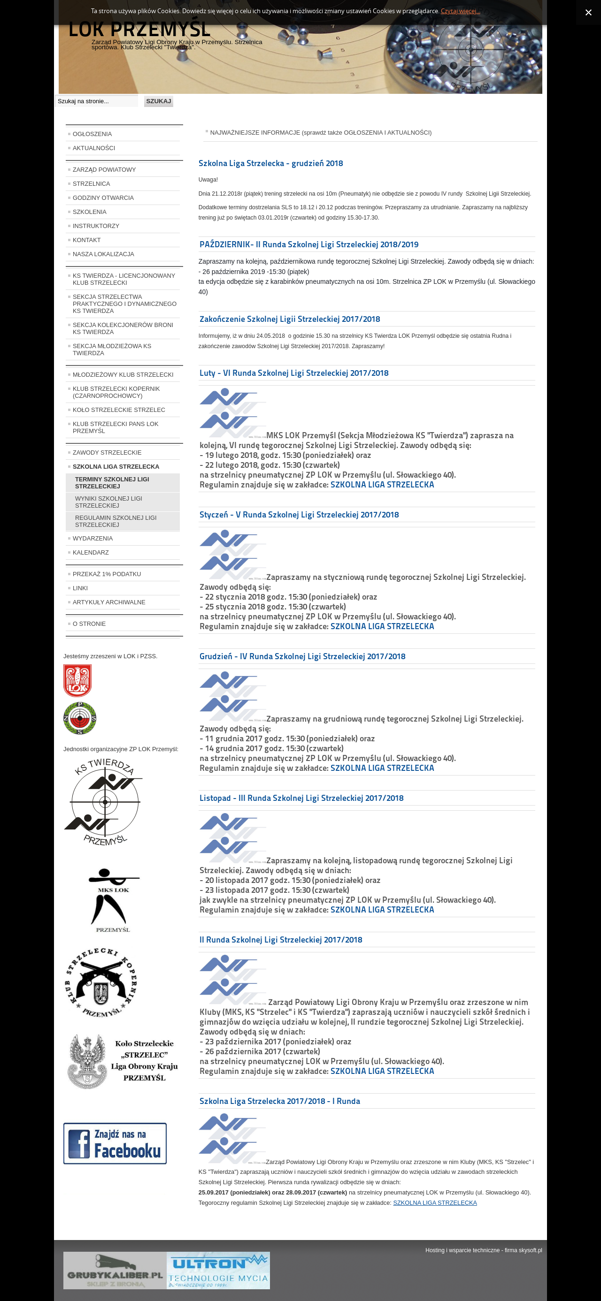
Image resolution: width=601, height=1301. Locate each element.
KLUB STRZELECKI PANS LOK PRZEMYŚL (116, 427)
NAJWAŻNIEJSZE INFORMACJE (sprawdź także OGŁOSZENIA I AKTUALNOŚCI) (321, 132)
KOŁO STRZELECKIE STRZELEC (119, 409)
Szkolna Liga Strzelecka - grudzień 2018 (271, 163)
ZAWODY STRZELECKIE (107, 452)
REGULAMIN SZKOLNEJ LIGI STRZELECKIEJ (116, 521)
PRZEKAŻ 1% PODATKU (107, 574)
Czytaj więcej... (460, 11)
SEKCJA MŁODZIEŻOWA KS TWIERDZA (112, 349)
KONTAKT (87, 239)
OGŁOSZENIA (92, 133)
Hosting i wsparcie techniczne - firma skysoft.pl (483, 1250)
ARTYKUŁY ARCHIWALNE (109, 602)
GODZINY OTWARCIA (103, 197)
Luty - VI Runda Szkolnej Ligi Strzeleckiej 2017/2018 (294, 373)
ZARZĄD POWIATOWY (104, 169)
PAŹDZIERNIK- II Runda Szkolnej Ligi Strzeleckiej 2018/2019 (309, 244)
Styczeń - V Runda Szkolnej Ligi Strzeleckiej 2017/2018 (299, 514)
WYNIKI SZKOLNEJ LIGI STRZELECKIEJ (108, 502)
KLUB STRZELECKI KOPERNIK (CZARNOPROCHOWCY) (116, 392)
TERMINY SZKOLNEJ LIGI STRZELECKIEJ (112, 483)
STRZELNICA (91, 183)
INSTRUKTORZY (96, 225)
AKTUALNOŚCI (94, 148)
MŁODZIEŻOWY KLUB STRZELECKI (123, 374)
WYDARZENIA (93, 538)
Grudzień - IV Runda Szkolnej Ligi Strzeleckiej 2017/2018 (302, 656)
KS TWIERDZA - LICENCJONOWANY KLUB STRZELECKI (124, 279)
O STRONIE (89, 623)
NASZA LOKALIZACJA (103, 254)
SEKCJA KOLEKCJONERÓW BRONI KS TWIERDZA (123, 328)
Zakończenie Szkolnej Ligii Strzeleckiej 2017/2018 (290, 319)
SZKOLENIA (90, 211)
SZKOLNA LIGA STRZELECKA (116, 466)
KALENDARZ (91, 552)
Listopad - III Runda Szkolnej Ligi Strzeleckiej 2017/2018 (301, 798)
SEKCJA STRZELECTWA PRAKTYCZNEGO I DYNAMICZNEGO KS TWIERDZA (125, 303)
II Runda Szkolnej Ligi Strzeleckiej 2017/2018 (281, 939)
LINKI (80, 588)
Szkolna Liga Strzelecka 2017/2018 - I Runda (280, 1101)
